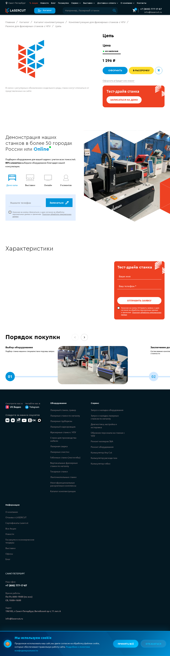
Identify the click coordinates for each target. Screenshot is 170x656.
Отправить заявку (139, 300)
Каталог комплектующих (63, 490)
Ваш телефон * (127, 286)
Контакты (141, 3)
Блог (53, 3)
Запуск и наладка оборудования (107, 409)
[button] (84, 337)
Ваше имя (125, 276)
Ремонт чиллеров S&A (102, 441)
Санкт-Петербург (15, 573)
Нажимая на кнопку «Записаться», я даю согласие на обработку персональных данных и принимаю (41, 214)
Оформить (115, 70)
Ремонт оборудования (102, 446)
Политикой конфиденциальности (58, 642)
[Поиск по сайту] (90, 10)
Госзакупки (63, 3)
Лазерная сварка (59, 445)
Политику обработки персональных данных (141, 313)
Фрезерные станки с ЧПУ (63, 431)
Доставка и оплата (107, 3)
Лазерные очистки (59, 451)
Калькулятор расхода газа (104, 457)
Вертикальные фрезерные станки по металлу (64, 464)
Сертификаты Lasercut (16, 522)
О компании (127, 3)
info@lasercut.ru (153, 12)
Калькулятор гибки (100, 463)
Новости (44, 3)
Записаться (59, 203)
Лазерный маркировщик (63, 426)
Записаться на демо (124, 99)
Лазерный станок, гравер (63, 409)
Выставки (89, 3)
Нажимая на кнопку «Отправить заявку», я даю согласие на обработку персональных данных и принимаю (141, 310)
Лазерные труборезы (61, 420)
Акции (33, 3)
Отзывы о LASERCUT (16, 517)
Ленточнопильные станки (63, 476)
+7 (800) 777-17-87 (151, 9)
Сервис (76, 3)
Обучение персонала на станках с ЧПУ (108, 434)
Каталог (45, 10)
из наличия (112, 51)
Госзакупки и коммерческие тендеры (19, 541)
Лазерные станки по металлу (65, 415)
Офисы (9, 553)
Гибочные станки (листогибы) (65, 457)
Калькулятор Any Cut (101, 452)
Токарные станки (59, 471)
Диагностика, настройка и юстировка (104, 425)
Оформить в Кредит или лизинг (118, 80)
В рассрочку (141, 70)
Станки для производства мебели (63, 439)
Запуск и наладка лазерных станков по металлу (105, 417)
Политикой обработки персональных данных (64, 645)
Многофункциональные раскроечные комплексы (63, 484)
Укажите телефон (20, 203)
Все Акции (10, 528)
